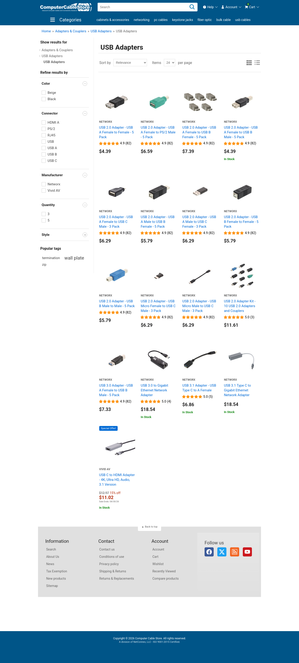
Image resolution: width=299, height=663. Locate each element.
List (257, 62)
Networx (54, 184)
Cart (155, 556)
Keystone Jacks (182, 20)
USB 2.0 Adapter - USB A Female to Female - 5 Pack (116, 132)
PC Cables (161, 20)
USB (51, 142)
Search (51, 549)
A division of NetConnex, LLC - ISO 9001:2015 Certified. (149, 641)
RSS (234, 552)
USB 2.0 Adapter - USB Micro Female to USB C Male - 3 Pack (158, 306)
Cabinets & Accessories (112, 20)
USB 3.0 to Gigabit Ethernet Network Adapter (154, 390)
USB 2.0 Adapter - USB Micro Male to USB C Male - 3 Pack (199, 306)
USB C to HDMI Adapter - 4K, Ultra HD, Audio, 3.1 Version (117, 480)
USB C (52, 161)
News (50, 564)
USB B (52, 154)
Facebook (209, 552)
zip (44, 265)
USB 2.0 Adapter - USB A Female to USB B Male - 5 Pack (241, 132)
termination (51, 258)
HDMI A (53, 122)
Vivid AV (54, 191)
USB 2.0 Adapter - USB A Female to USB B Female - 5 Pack (199, 132)
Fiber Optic (205, 20)
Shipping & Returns (112, 571)
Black (52, 99)
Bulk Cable (223, 20)
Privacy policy (109, 564)
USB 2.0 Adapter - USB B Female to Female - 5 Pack (241, 222)
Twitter (222, 552)
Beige (52, 93)
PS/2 (51, 129)
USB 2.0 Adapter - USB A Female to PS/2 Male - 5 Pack (158, 132)
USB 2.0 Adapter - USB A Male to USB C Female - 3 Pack (199, 222)
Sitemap (52, 586)
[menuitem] (210, 7)
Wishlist (158, 564)
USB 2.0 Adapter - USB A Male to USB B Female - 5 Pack (158, 222)
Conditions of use (111, 556)
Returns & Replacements (116, 578)
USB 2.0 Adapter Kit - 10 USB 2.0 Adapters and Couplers (240, 306)
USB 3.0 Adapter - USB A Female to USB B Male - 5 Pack (116, 390)
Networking (142, 20)
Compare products (165, 578)
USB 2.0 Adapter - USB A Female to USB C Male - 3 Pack (116, 222)
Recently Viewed (164, 571)
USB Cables (243, 20)
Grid (249, 62)
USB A (52, 148)
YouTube (247, 552)
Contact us (106, 549)
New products (56, 578)
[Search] (192, 7)
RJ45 (51, 135)
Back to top (151, 526)
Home (46, 31)
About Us (52, 556)
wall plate (74, 258)
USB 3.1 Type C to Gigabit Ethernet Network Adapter (237, 390)
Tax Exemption (56, 571)
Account (158, 549)
